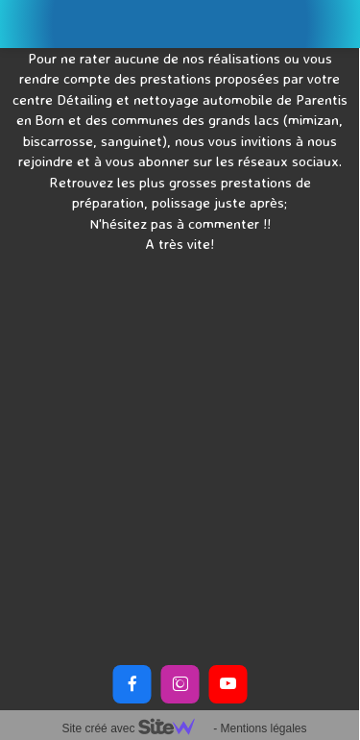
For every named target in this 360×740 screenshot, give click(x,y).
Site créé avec (135, 728)
